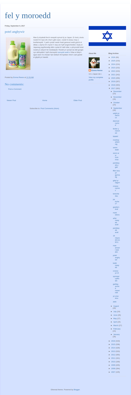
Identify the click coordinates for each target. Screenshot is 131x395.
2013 (113, 351)
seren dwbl (116, 149)
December (117, 91)
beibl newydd (116, 265)
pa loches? (116, 201)
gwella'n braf (116, 208)
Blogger (77, 390)
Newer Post (11, 100)
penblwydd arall (116, 230)
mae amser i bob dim (116, 249)
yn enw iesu (115, 297)
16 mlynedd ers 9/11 (116, 239)
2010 (113, 362)
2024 (113, 64)
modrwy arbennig (116, 142)
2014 (113, 348)
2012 (113, 355)
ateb (114, 302)
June (115, 315)
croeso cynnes (116, 188)
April (115, 322)
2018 (113, 85)
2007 (113, 372)
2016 (113, 341)
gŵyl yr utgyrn (116, 182)
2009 (113, 365)
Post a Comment (14, 89)
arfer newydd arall (116, 221)
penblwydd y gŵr (116, 165)
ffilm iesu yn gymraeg (116, 174)
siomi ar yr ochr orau (116, 156)
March (116, 325)
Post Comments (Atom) (50, 108)
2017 (113, 88)
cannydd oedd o (63, 52)
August (116, 306)
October (116, 103)
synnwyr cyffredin (116, 278)
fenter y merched (116, 131)
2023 (113, 68)
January (116, 334)
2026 (113, 57)
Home (44, 100)
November (117, 97)
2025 (113, 61)
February (116, 329)
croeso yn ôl (116, 272)
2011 (113, 358)
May (115, 318)
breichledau (116, 195)
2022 (113, 71)
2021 (113, 75)
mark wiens (116, 214)
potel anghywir (116, 257)
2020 (113, 78)
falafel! (115, 136)
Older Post (78, 100)
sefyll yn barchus (116, 115)
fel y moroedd (28, 15)
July (115, 311)
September (117, 108)
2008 (113, 368)
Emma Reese (96, 70)
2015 (113, 344)
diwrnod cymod (116, 123)
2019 (113, 81)
